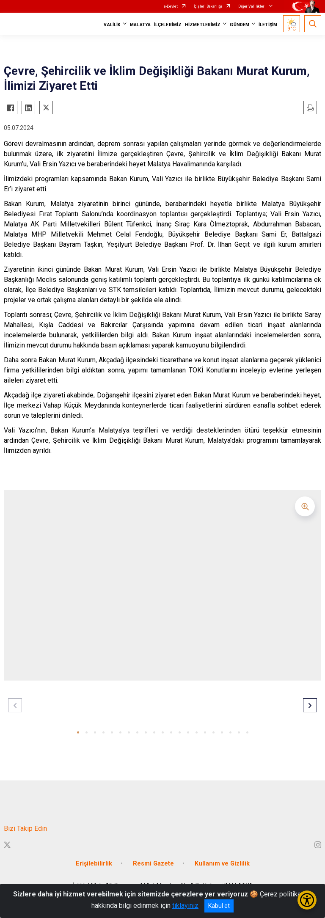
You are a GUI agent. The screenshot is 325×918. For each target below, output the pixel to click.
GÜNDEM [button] (239, 25)
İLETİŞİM (268, 25)
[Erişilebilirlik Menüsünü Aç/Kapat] (307, 900)
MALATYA (140, 25)
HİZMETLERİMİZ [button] (202, 25)
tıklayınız (185, 905)
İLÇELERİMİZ (168, 25)
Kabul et (219, 905)
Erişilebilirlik (94, 863)
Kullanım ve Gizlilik (222, 863)
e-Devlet (171, 6)
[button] (78, 732)
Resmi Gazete (153, 863)
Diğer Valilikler (251, 6)
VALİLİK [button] (112, 25)
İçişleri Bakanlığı (208, 6)
